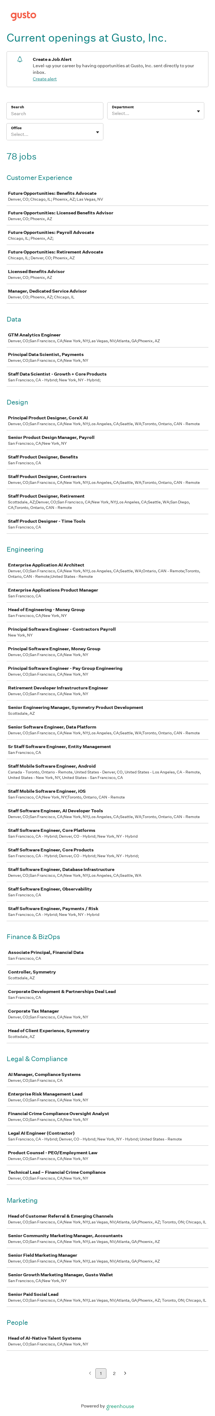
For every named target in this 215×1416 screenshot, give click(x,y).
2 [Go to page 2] (114, 1373)
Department (123, 107)
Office (16, 128)
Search (17, 107)
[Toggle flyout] (198, 111)
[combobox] (112, 113)
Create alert (45, 79)
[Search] (55, 114)
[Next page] (125, 1373)
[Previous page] (90, 1373)
